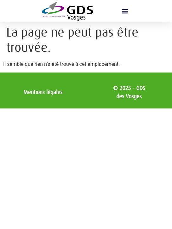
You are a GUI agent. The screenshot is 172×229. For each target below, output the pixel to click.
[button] (124, 11)
